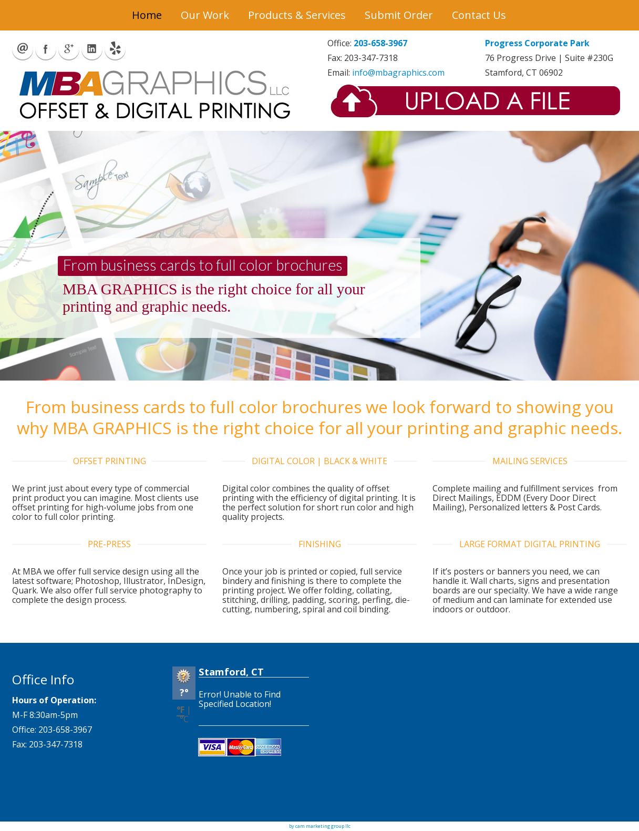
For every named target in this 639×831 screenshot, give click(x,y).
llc (347, 826)
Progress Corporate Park (537, 43)
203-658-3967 (380, 43)
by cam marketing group (316, 826)
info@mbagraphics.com (398, 72)
